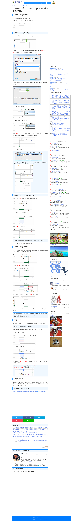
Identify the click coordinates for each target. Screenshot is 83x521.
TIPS (45, 391)
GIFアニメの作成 (55, 168)
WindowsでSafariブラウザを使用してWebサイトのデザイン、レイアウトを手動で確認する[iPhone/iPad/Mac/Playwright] (60, 79)
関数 (36, 391)
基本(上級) (32, 391)
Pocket (18, 420)
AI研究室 (35, 3)
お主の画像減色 (57, 283)
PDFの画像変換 (55, 157)
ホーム (25, 3)
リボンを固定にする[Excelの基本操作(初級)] (60, 97)
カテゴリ (19, 5)
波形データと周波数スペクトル (58, 204)
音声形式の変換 (55, 184)
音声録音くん (54, 216)
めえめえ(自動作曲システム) (55, 306)
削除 (60, 196)
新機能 (18, 391)
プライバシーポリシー (46, 517)
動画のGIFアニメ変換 (56, 171)
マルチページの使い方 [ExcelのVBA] (59, 99)
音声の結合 (54, 196)
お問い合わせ (39, 517)
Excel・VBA (24, 5)
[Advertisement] (30, 405)
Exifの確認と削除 (55, 160)
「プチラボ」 (56, 227)
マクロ (39, 391)
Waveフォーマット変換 (56, 192)
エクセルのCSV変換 (56, 165)
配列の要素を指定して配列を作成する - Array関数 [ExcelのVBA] (27, 436)
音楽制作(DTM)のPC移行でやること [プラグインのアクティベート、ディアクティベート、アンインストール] (60, 85)
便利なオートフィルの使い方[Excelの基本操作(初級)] (25, 432)
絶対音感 (53, 212)
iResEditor (54, 221)
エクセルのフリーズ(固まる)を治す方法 (59, 133)
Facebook (28, 417)
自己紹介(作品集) (42, 3)
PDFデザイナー (55, 146)
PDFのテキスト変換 (56, 154)
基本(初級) (22, 391)
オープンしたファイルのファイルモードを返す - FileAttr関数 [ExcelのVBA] (29, 434)
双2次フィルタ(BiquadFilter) (57, 208)
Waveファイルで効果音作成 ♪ (57, 189)
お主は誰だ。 (56, 287)
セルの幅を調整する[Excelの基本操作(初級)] (27, 439)
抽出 (57, 196)
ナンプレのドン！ (53, 276)
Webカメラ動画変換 (56, 181)
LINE (28, 420)
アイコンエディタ (55, 174)
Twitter (18, 417)
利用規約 (34, 517)
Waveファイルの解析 (56, 200)
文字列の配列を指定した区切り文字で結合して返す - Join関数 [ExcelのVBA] (30, 427)
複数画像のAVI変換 (55, 178)
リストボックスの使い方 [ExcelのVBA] (59, 109)
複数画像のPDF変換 (56, 150)
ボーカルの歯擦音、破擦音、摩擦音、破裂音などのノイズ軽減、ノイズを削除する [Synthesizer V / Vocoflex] (60, 74)
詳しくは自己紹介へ (28, 461)
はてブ (39, 417)
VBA (42, 391)
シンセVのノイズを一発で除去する (56, 69)
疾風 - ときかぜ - (55, 143)
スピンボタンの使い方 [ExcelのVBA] (59, 123)
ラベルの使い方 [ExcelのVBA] (58, 124)
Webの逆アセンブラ (56, 224)
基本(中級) (27, 391)
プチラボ (30, 3)
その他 (48, 3)
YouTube (61, 308)
